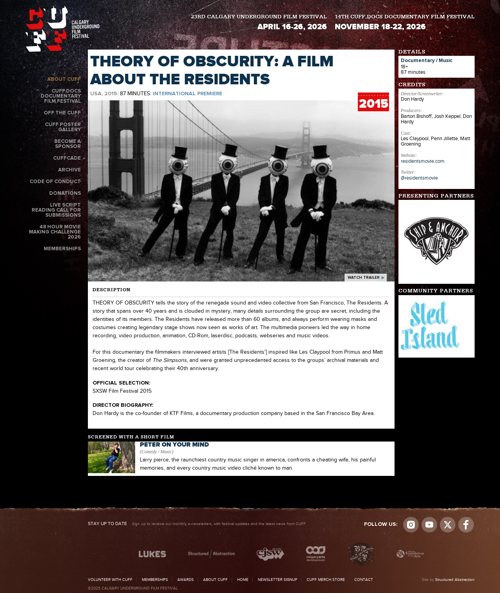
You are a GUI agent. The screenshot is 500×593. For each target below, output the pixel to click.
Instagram (411, 524)
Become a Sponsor (67, 144)
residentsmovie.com (423, 161)
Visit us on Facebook (466, 524)
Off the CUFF (62, 113)
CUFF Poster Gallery (63, 127)
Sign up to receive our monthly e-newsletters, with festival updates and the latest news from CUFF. (197, 524)
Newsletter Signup (277, 579)
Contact (363, 579)
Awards (185, 579)
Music (445, 60)
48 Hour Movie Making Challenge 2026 (55, 232)
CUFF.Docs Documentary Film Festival (61, 96)
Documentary (418, 60)
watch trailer (364, 278)
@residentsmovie (419, 178)
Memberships (62, 248)
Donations (65, 193)
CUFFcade (67, 158)
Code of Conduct (55, 181)
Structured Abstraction (455, 579)
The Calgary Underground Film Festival (62, 28)
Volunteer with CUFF (110, 579)
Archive (69, 170)
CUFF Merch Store (326, 579)
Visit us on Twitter (447, 524)
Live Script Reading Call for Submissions (56, 210)
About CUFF (64, 79)
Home (242, 579)
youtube (429, 524)
